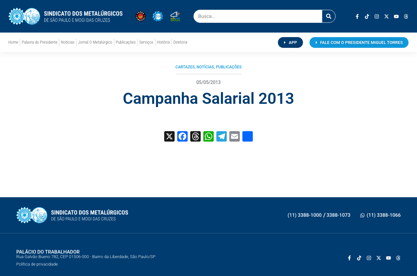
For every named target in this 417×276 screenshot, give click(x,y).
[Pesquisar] (328, 16)
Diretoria (180, 42)
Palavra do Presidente (39, 42)
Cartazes (185, 67)
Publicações (126, 42)
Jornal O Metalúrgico (95, 42)
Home (13, 42)
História (163, 42)
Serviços (146, 42)
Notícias (67, 42)
